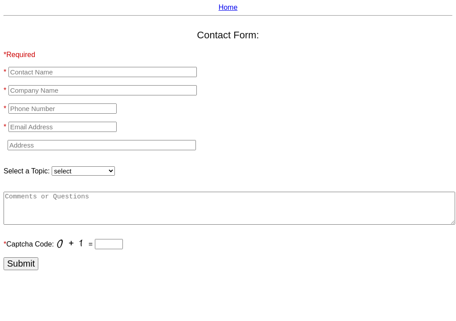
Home (228, 7)
